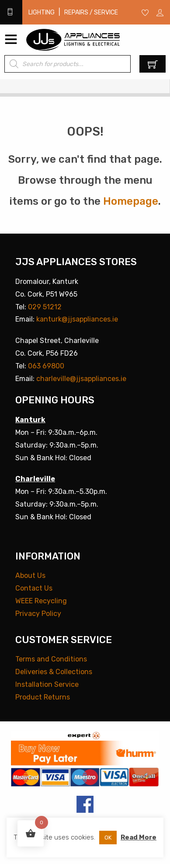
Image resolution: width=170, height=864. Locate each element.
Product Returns (42, 697)
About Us (30, 575)
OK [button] (107, 837)
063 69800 (46, 366)
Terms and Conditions (51, 659)
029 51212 (45, 307)
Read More (138, 837)
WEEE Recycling (41, 601)
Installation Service (47, 684)
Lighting (41, 12)
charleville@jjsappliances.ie (81, 378)
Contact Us (33, 588)
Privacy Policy (38, 613)
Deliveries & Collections (53, 672)
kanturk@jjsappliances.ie (77, 319)
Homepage (130, 201)
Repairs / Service (91, 12)
